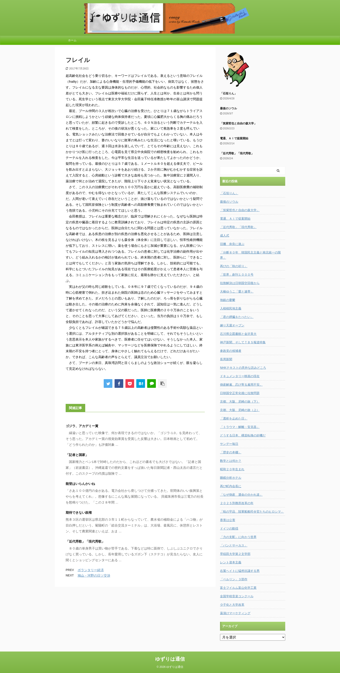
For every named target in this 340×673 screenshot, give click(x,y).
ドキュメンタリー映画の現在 (240, 376)
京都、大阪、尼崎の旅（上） (240, 410)
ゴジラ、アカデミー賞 (82, 426)
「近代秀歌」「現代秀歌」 (85, 541)
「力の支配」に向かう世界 (238, 537)
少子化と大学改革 (232, 604)
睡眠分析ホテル (230, 477)
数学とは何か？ (230, 460)
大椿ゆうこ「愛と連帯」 (236, 291)
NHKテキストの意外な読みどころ (243, 367)
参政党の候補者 (230, 350)
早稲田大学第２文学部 (235, 554)
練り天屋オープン (232, 325)
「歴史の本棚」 (230, 452)
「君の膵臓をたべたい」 (236, 317)
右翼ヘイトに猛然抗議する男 (240, 571)
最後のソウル (228, 108)
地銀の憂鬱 (227, 300)
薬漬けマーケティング (235, 613)
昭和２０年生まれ (232, 469)
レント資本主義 (230, 562)
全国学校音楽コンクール (236, 596)
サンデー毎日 (229, 444)
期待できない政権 (79, 512)
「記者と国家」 (77, 455)
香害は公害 (227, 520)
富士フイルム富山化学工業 (238, 587)
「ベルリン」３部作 (233, 579)
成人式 (224, 235)
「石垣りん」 (228, 93)
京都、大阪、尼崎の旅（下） (240, 401)
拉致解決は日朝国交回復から (240, 283)
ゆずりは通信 (170, 659)
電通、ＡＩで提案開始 (234, 138)
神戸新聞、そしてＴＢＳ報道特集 (243, 342)
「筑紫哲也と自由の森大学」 (238, 123)
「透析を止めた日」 (233, 418)
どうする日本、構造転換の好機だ (243, 435)
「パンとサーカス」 (233, 545)
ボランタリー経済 (91, 570)
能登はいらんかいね (80, 483)
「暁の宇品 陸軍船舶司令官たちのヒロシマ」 (252, 511)
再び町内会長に (230, 486)
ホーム (72, 40)
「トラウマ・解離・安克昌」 (240, 427)
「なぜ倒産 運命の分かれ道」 (241, 494)
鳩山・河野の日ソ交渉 (94, 575)
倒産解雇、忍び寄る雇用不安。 (241, 384)
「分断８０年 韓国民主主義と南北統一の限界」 (250, 255)
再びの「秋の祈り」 (233, 266)
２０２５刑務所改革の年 (236, 503)
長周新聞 (226, 359)
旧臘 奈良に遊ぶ (232, 244)
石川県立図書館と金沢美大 (238, 334)
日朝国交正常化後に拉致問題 (240, 393)
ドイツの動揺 (229, 528)
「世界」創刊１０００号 (236, 274)
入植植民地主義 (230, 308)
